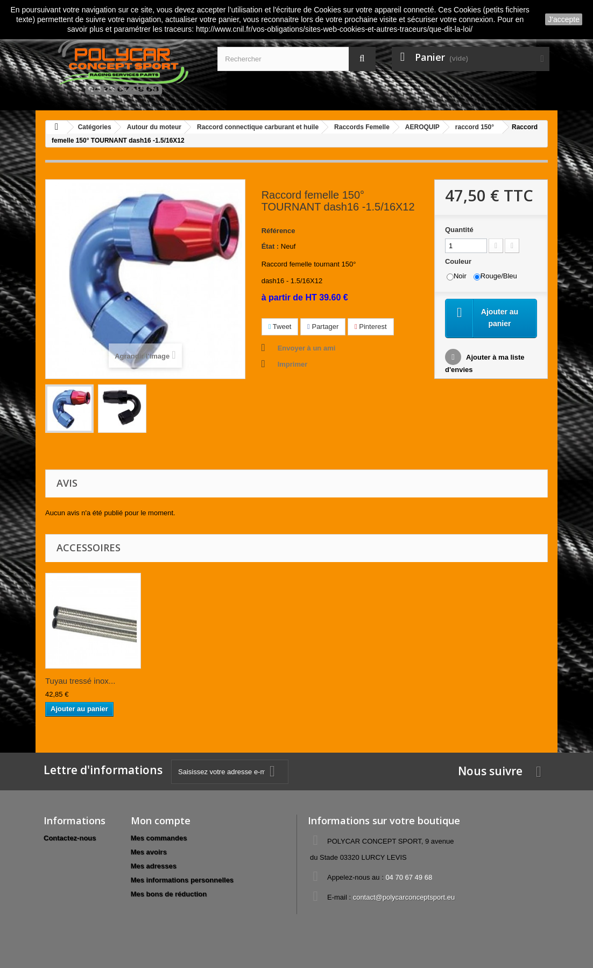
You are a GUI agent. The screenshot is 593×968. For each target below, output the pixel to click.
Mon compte (160, 820)
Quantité (459, 230)
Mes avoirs (149, 852)
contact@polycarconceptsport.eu (404, 897)
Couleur (459, 261)
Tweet (280, 326)
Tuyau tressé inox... (80, 680)
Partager (322, 326)
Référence (278, 231)
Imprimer (293, 364)
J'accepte (564, 19)
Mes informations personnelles (182, 880)
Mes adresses (154, 866)
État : (270, 246)
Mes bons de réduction (169, 894)
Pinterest (371, 326)
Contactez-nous (70, 838)
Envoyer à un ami (307, 348)
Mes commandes (159, 838)
